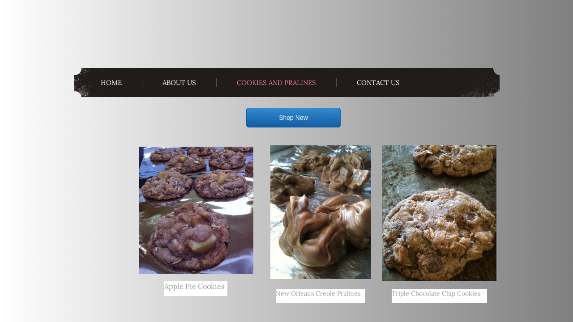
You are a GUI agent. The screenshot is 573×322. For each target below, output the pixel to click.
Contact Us (378, 82)
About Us (179, 82)
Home (111, 82)
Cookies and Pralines (276, 82)
